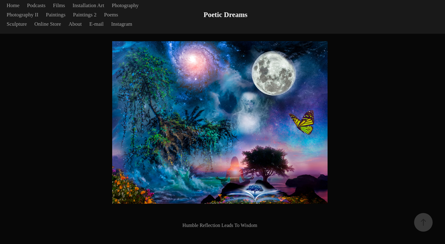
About (75, 24)
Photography (125, 5)
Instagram (121, 24)
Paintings (56, 15)
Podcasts (36, 5)
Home (13, 5)
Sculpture (17, 24)
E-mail (96, 24)
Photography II (22, 15)
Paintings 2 (84, 15)
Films (59, 5)
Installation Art (88, 5)
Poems (111, 15)
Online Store (47, 24)
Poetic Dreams (226, 15)
